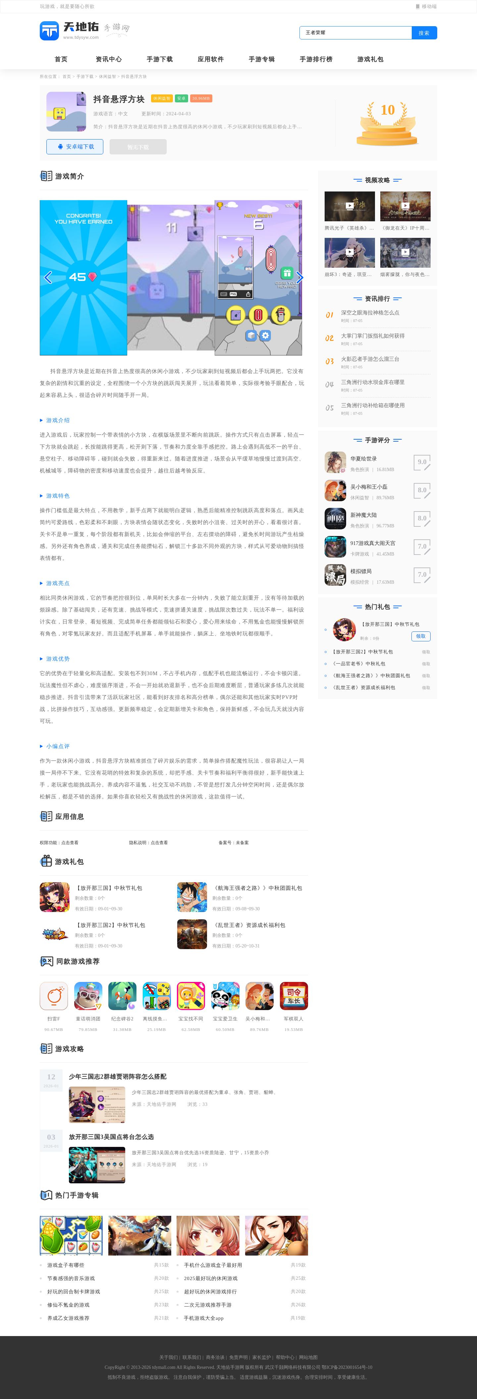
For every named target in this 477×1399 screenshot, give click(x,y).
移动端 (426, 6)
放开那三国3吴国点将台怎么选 (111, 1137)
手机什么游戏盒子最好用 (213, 1265)
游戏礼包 (370, 59)
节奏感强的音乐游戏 (71, 1278)
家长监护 (261, 1357)
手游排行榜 (316, 59)
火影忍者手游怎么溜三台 (370, 359)
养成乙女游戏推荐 (68, 1318)
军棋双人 (294, 1019)
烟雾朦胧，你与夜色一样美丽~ (405, 274)
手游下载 (160, 59)
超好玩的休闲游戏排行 (210, 1291)
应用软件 (211, 59)
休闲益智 (107, 76)
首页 (61, 59)
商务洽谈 (215, 1357)
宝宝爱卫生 (225, 1019)
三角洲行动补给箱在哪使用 (373, 405)
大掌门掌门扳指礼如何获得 (373, 336)
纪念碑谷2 (122, 1019)
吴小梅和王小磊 (259, 1019)
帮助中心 (285, 1357)
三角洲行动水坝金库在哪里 (373, 382)
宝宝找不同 (191, 1019)
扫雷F (53, 1019)
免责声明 (238, 1357)
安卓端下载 (75, 147)
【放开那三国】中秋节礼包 (108, 888)
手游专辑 (262, 59)
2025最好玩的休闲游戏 (211, 1278)
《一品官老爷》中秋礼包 (358, 664)
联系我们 (192, 1357)
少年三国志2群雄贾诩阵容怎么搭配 (118, 1077)
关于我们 (168, 1357)
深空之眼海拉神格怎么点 (370, 312)
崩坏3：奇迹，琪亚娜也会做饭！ (350, 274)
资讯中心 (109, 59)
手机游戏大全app (204, 1318)
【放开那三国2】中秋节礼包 (110, 925)
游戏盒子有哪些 (65, 1265)
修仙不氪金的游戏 (68, 1305)
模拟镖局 (361, 571)
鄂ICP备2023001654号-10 (347, 1367)
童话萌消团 (88, 1019)
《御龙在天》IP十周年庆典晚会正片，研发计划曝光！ (405, 228)
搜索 (424, 33)
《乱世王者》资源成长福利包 (249, 925)
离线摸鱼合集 (157, 1019)
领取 (426, 652)
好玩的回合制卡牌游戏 (73, 1291)
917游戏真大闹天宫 (373, 543)
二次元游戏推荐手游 (208, 1305)
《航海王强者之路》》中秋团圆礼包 (257, 888)
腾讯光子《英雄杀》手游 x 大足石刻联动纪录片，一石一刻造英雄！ (350, 228)
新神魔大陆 (363, 515)
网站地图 (308, 1357)
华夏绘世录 (363, 458)
